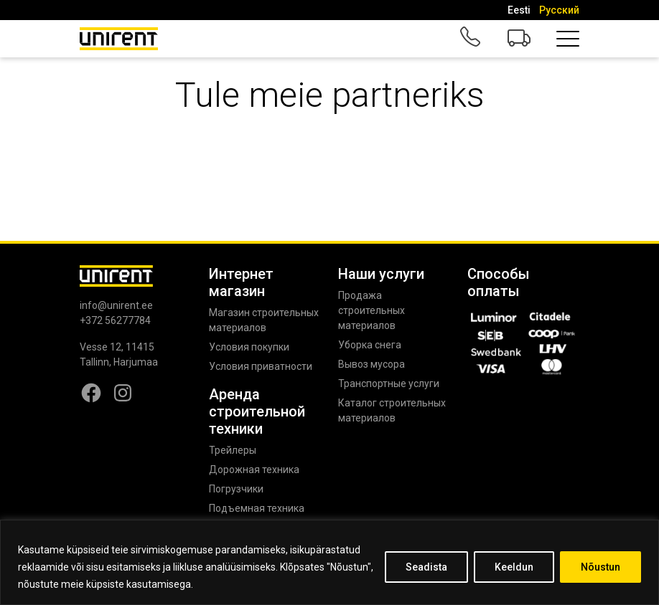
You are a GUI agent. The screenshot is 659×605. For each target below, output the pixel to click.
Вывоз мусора (371, 364)
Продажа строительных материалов (371, 310)
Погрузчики (236, 489)
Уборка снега (369, 345)
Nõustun (600, 567)
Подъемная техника (256, 508)
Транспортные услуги (388, 383)
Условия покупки (249, 347)
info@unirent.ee (116, 305)
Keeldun (514, 567)
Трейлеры (232, 450)
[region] (329, 562)
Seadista (426, 567)
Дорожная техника (254, 469)
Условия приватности (260, 366)
